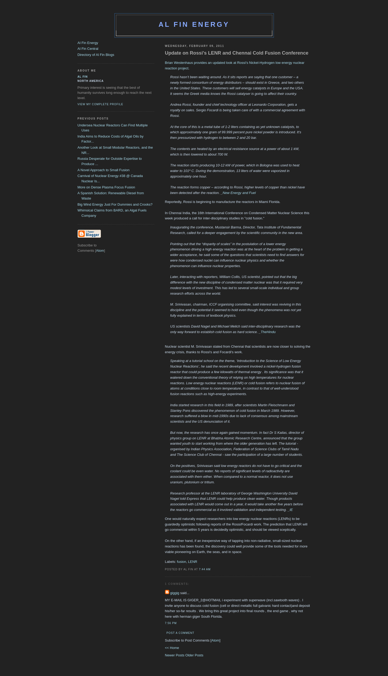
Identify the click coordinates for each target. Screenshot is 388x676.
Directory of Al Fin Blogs (96, 55)
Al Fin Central (88, 49)
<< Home (172, 648)
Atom (215, 640)
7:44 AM (205, 569)
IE (291, 510)
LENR (192, 562)
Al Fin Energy (194, 24)
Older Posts (194, 655)
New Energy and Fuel (239, 193)
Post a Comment (180, 632)
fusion (181, 562)
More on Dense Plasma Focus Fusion (106, 187)
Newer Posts (175, 655)
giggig (174, 593)
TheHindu (268, 332)
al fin (83, 76)
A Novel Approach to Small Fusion (104, 170)
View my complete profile (100, 104)
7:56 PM (171, 623)
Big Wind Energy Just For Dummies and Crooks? (115, 204)
